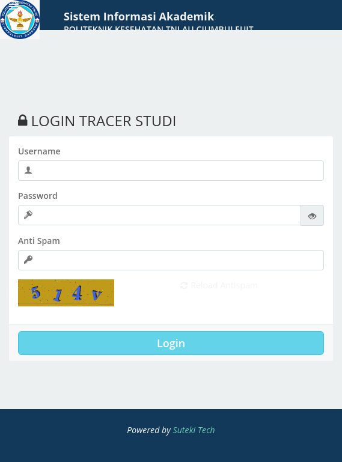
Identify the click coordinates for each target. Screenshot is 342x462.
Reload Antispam (219, 285)
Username (39, 151)
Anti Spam (39, 240)
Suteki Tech (194, 430)
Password (38, 195)
